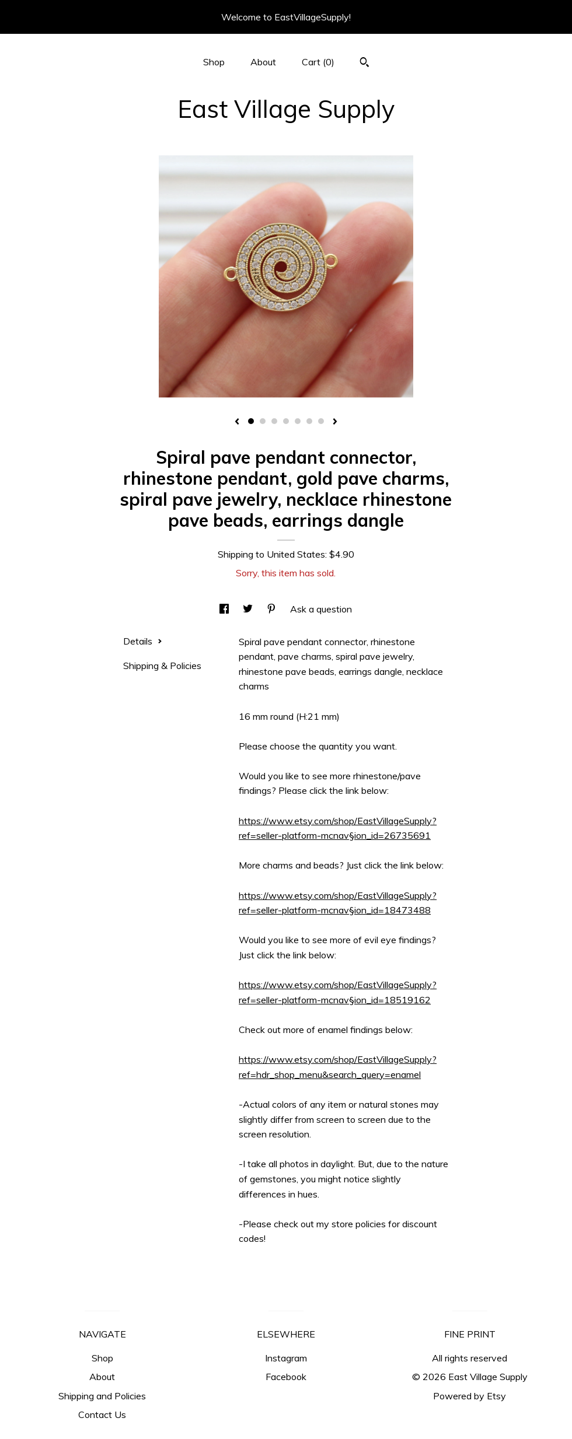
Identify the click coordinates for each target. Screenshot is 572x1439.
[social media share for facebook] (225, 609)
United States (296, 554)
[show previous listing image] (237, 422)
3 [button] (274, 421)
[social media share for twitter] (249, 609)
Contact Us (102, 1414)
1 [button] (251, 421)
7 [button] (321, 421)
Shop (214, 62)
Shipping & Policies (162, 665)
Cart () (318, 62)
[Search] (364, 63)
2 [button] (263, 421)
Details (142, 641)
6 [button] (309, 421)
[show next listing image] (335, 422)
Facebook (286, 1376)
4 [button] (286, 421)
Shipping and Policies (102, 1396)
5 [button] (298, 421)
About (263, 62)
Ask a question (321, 609)
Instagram (286, 1358)
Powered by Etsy (469, 1396)
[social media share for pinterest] (272, 609)
